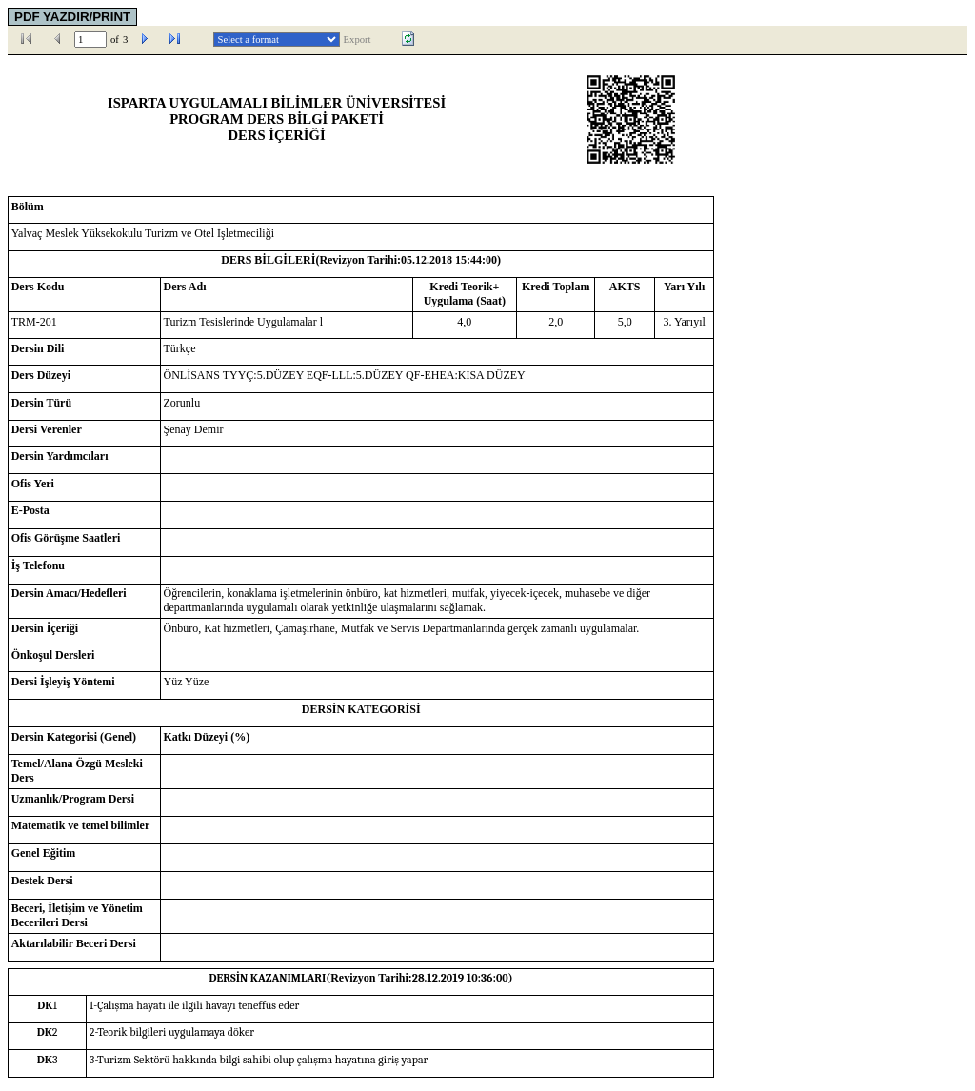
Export (357, 39)
